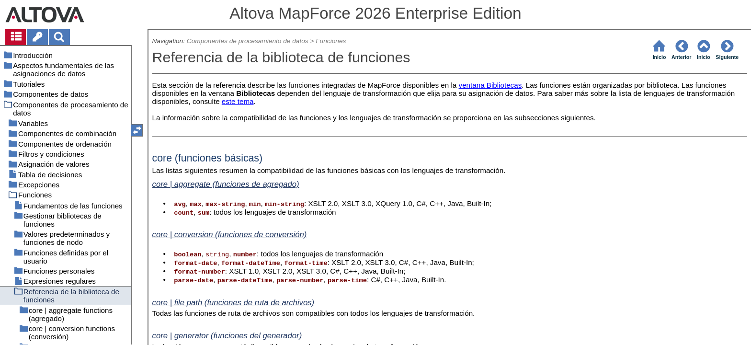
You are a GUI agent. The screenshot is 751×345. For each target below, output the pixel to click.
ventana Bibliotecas (490, 85)
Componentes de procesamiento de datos (247, 41)
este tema (238, 101)
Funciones (331, 41)
